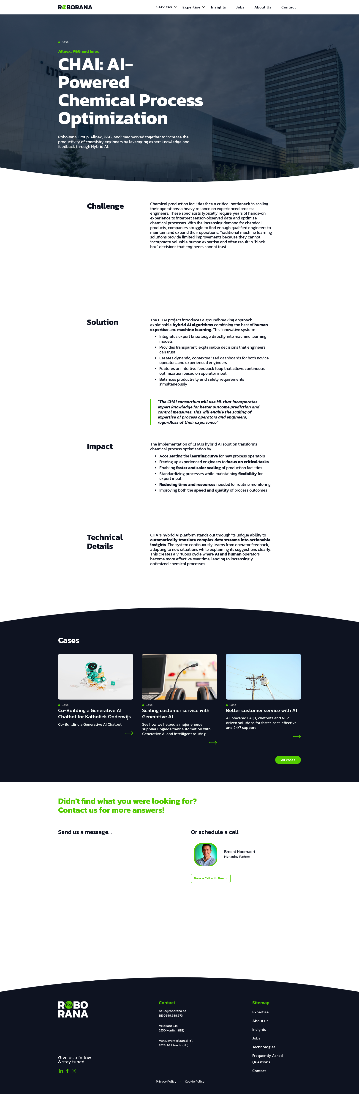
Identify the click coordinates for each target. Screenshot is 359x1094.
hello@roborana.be (172, 1011)
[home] (75, 7)
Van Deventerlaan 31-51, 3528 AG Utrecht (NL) (176, 1043)
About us (260, 1021)
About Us (263, 7)
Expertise (260, 1012)
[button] (166, 7)
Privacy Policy (166, 1081)
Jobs (240, 7)
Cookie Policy (194, 1081)
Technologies (263, 1047)
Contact (288, 7)
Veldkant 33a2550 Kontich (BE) (171, 1028)
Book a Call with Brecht (211, 878)
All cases (288, 760)
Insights (218, 7)
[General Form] (112, 901)
